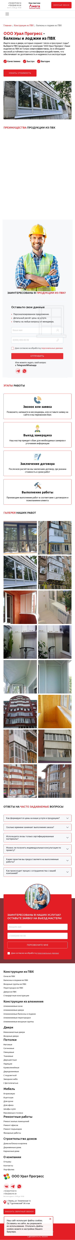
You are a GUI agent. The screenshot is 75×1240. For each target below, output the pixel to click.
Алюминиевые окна (13, 1006)
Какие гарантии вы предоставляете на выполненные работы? (32, 860)
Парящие (8, 1064)
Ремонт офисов (11, 1125)
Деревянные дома (12, 1147)
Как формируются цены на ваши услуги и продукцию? (33, 818)
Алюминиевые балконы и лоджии (20, 1014)
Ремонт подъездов (13, 1129)
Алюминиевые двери (14, 1010)
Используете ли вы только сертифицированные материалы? (30, 837)
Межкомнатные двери (14, 1032)
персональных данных (48, 953)
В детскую (8, 1097)
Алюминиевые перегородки (17, 1018)
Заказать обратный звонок (19, 1212)
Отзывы (7, 1162)
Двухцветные (10, 1060)
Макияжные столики (13, 1113)
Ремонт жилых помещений (16, 1121)
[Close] (50, 1219)
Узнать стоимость (20, 73)
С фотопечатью (11, 1083)
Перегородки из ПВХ (13, 988)
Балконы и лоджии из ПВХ (16, 980)
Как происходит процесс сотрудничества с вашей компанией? (31, 872)
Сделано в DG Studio (37, 1236)
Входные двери (11, 1036)
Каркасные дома (11, 1151)
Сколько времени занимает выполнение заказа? (30, 827)
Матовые (8, 1044)
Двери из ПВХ (10, 992)
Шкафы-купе (10, 1109)
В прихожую (9, 1093)
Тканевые (8, 1056)
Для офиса (8, 1105)
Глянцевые (9, 1052)
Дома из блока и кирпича (15, 1143)
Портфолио (9, 1169)
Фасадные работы (12, 1133)
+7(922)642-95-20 (14, 5)
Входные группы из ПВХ (15, 984)
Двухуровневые (11, 1071)
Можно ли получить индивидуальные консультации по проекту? (33, 849)
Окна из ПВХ (9, 976)
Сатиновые (9, 1048)
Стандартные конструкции (16, 996)
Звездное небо (11, 1079)
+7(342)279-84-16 (14, 3)
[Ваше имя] (37, 927)
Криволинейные (11, 1068)
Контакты (8, 1166)
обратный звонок (61, 5)
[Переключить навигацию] (7, 14)
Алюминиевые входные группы (19, 1021)
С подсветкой (10, 1075)
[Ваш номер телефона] (37, 936)
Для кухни (8, 1101)
